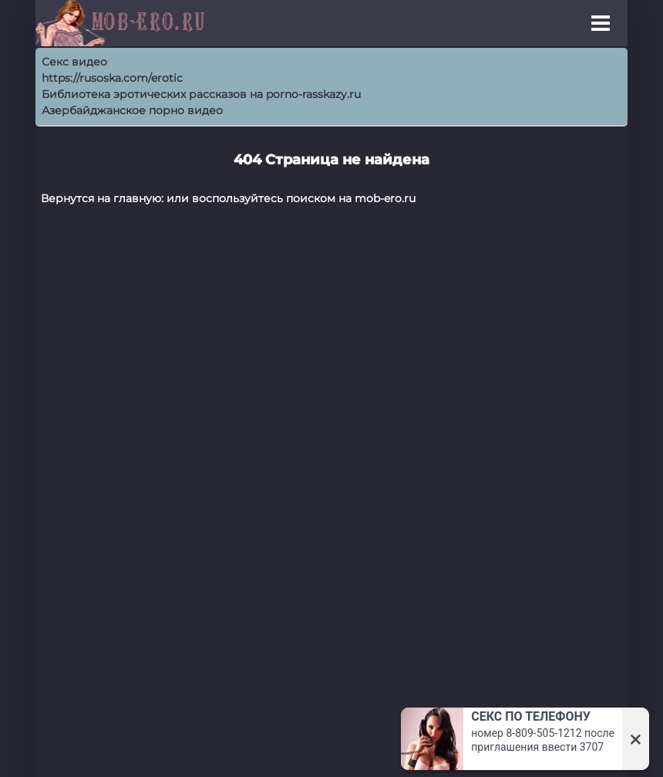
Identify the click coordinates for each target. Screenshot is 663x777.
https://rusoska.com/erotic (112, 78)
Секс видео (74, 62)
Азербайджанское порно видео (132, 110)
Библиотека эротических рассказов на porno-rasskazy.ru (201, 94)
